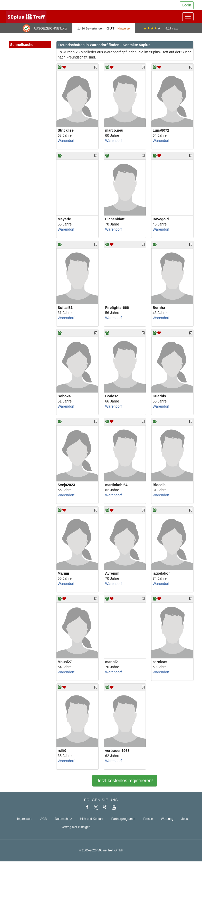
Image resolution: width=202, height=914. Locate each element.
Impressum (24, 819)
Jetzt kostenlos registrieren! (125, 780)
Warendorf (66, 141)
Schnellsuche (30, 45)
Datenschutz (63, 819)
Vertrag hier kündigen (75, 827)
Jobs (184, 819)
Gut (110, 28)
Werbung (167, 819)
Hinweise (124, 28)
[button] (42, 50)
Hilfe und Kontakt (91, 819)
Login (186, 5)
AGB (43, 819)
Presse (148, 819)
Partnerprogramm (123, 819)
